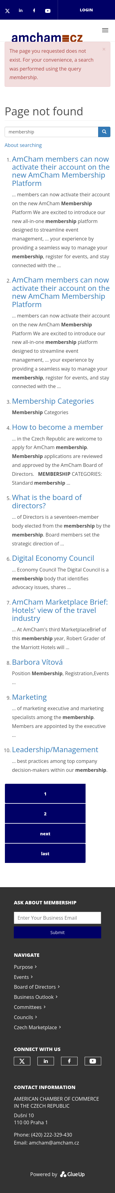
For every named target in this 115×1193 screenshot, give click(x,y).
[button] (104, 49)
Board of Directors (35, 986)
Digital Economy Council (53, 558)
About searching (23, 145)
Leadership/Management (55, 749)
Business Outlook (34, 997)
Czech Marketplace (35, 1027)
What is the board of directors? (47, 501)
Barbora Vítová (37, 662)
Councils (23, 1017)
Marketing (29, 697)
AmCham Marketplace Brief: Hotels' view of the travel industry (60, 610)
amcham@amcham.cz (54, 1142)
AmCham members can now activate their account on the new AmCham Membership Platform (61, 171)
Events (21, 977)
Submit (57, 932)
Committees (27, 1007)
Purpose (23, 967)
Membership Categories (53, 401)
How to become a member (57, 427)
